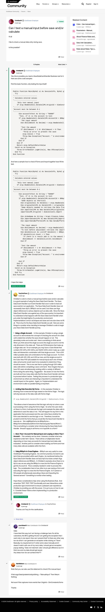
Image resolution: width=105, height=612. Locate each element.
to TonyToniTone (50, 504)
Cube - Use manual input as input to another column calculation (86, 24)
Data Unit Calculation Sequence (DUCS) (84, 43)
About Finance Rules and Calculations (86, 37)
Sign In (96, 4)
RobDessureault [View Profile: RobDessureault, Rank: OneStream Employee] (90, 33)
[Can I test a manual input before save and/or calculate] (19, 73)
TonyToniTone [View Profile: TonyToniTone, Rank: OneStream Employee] (22, 293)
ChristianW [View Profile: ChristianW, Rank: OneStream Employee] (18, 20)
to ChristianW (48, 293)
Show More (18, 519)
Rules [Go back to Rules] (29, 11)
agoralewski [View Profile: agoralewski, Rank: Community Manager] (91, 39)
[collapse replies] (7, 70)
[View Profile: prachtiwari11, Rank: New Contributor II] (16, 527)
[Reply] (61, 57)
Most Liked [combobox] (62, 65)
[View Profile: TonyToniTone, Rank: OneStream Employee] (15, 295)
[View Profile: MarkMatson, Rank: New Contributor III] (13, 565)
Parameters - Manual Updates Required (84, 30)
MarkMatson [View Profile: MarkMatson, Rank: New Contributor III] (20, 563)
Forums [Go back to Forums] (23, 11)
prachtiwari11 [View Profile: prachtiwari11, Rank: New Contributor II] (23, 525)
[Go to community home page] (16, 4)
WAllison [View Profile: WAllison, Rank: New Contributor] (88, 27)
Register (88, 4)
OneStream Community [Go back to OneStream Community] (12, 11)
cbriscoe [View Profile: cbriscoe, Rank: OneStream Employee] (88, 51)
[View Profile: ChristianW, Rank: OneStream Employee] (11, 21)
